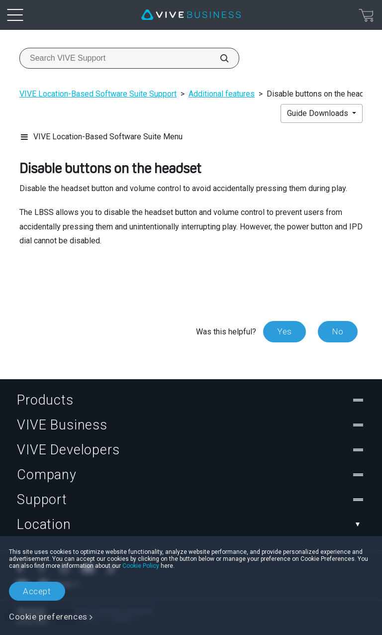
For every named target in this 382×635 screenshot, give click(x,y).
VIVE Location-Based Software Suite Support (98, 94)
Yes (284, 331)
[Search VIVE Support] (219, 58)
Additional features (222, 94)
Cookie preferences (48, 617)
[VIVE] (191, 14)
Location (191, 524)
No (338, 331)
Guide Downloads (318, 113)
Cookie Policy (140, 565)
